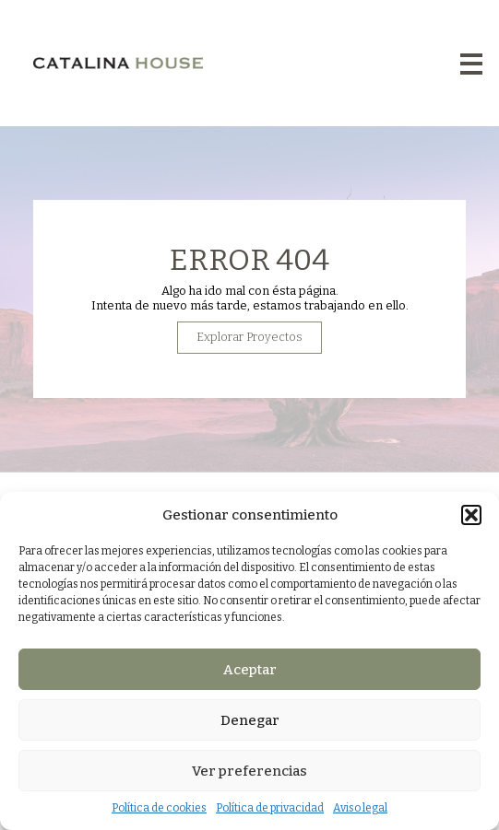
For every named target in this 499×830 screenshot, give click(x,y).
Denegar (249, 720)
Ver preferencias (249, 771)
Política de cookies (159, 807)
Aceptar (250, 669)
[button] (471, 515)
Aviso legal (360, 807)
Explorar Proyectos (249, 348)
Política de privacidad (270, 807)
